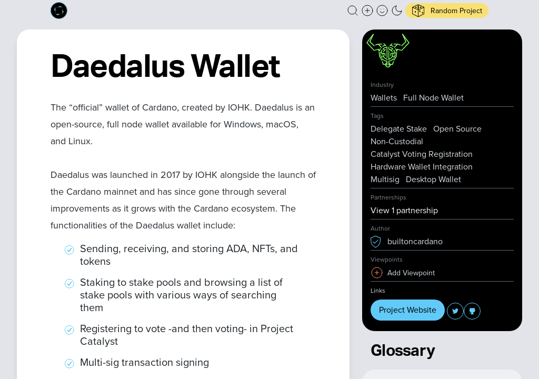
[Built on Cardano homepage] (59, 10)
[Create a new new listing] (367, 10)
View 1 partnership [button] (404, 210)
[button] (352, 10)
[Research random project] (447, 10)
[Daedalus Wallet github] (472, 311)
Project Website (407, 310)
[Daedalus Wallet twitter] (455, 311)
